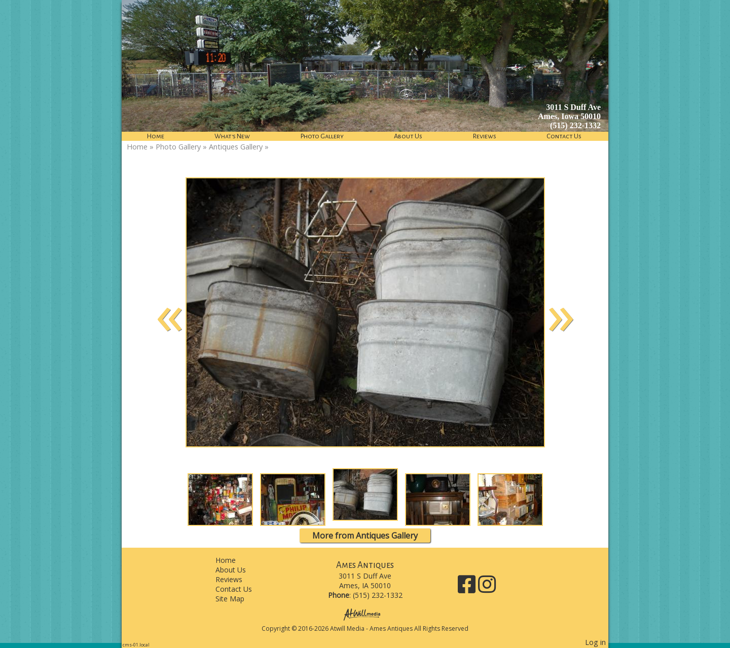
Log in (595, 642)
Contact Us (563, 136)
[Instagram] (487, 588)
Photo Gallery (322, 136)
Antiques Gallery (236, 146)
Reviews (484, 136)
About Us (408, 136)
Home (155, 136)
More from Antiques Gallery (365, 535)
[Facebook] (468, 588)
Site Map (237, 598)
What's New (232, 136)
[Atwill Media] (365, 613)
